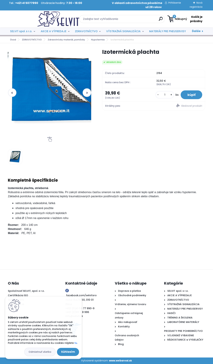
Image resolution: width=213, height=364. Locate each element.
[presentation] (12, 92)
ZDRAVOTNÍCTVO (86, 31)
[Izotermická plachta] (52, 90)
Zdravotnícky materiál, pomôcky (66, 39)
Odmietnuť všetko (40, 352)
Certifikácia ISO (18, 295)
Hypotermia (98, 39)
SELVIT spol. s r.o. (21, 31)
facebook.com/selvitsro (81, 295)
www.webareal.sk (120, 360)
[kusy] (164, 95)
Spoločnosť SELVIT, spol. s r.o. (26, 291)
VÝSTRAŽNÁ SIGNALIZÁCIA (123, 31)
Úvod (13, 39)
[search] (140, 20)
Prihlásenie (174, 2)
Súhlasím (68, 352)
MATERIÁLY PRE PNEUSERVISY (167, 31)
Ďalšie (196, 31)
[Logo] (29, 19)
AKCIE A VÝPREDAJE (53, 31)
